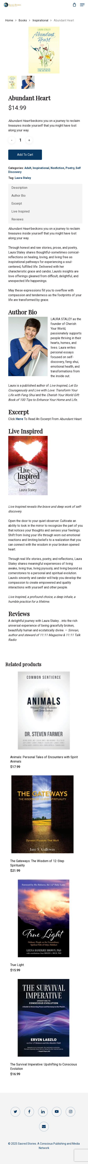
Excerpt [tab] (16, 203)
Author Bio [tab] (18, 195)
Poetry (70, 168)
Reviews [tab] (17, 219)
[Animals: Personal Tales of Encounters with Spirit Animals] (44, 710)
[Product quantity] (20, 140)
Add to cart (25, 155)
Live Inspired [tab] (20, 211)
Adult (27, 168)
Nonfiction (57, 168)
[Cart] (74, 4)
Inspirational (40, 20)
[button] (82, 5)
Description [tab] (19, 188)
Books (23, 20)
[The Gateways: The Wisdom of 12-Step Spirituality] (44, 814)
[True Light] (44, 918)
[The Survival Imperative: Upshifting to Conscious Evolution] (44, 1018)
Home (9, 20)
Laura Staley (23, 177)
